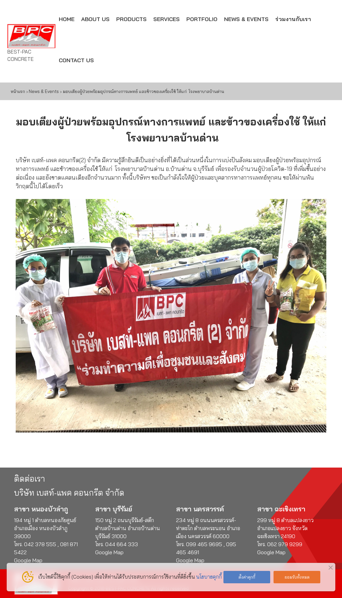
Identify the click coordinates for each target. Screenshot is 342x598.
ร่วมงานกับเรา (293, 18)
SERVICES (166, 18)
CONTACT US (76, 60)
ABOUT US (95, 18)
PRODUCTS (131, 18)
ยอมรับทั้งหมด (297, 577)
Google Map (109, 552)
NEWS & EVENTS (246, 18)
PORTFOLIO (201, 18)
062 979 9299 (284, 544)
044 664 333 (121, 544)
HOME (66, 18)
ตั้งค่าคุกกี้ (246, 577)
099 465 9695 (204, 544)
